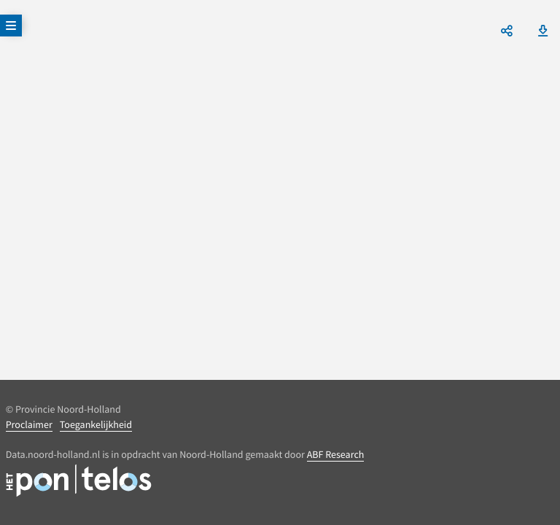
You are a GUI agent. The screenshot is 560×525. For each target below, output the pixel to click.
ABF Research (336, 454)
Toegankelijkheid (96, 424)
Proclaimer (29, 424)
